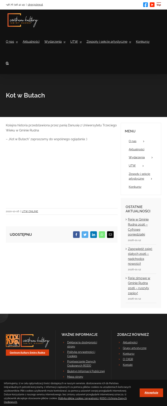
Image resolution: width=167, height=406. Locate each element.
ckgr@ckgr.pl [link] (35, 4)
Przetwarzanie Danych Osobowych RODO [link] (81, 363)
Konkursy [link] (129, 353)
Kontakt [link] (128, 364)
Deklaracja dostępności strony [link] (82, 344)
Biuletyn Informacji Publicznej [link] (86, 371)
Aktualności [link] (130, 342)
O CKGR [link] (128, 359)
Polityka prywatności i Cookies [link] (81, 353)
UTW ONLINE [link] (30, 211)
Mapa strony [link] (75, 376)
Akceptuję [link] (151, 392)
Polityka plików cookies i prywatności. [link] (78, 398)
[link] (145, 4)
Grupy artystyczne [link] (134, 348)
